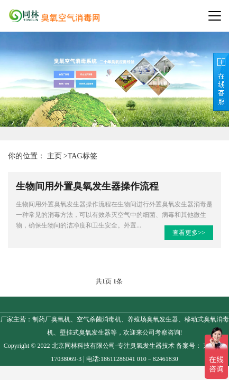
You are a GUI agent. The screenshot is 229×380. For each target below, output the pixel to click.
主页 (54, 156)
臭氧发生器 (146, 345)
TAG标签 (82, 156)
